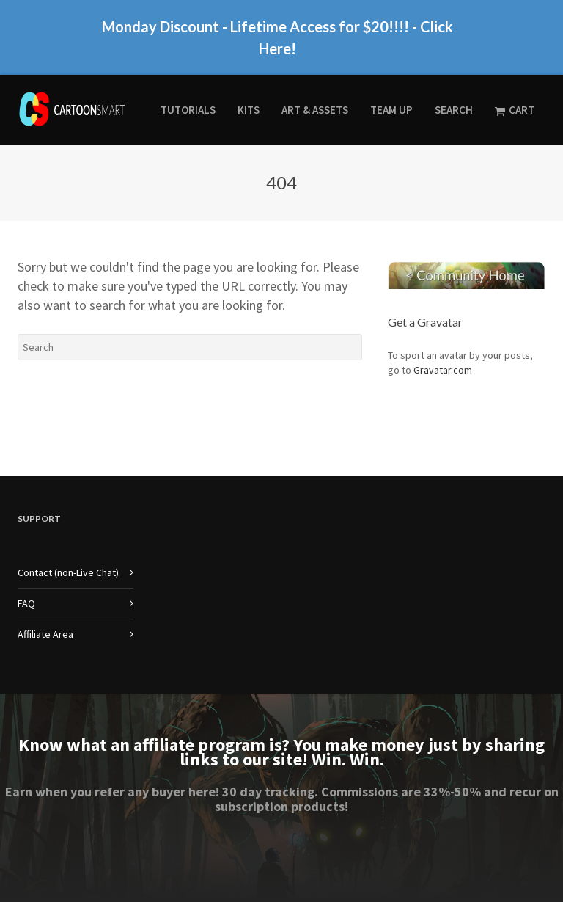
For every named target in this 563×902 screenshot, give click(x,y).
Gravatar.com (442, 370)
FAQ (26, 603)
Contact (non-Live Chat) (68, 572)
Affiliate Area (45, 634)
